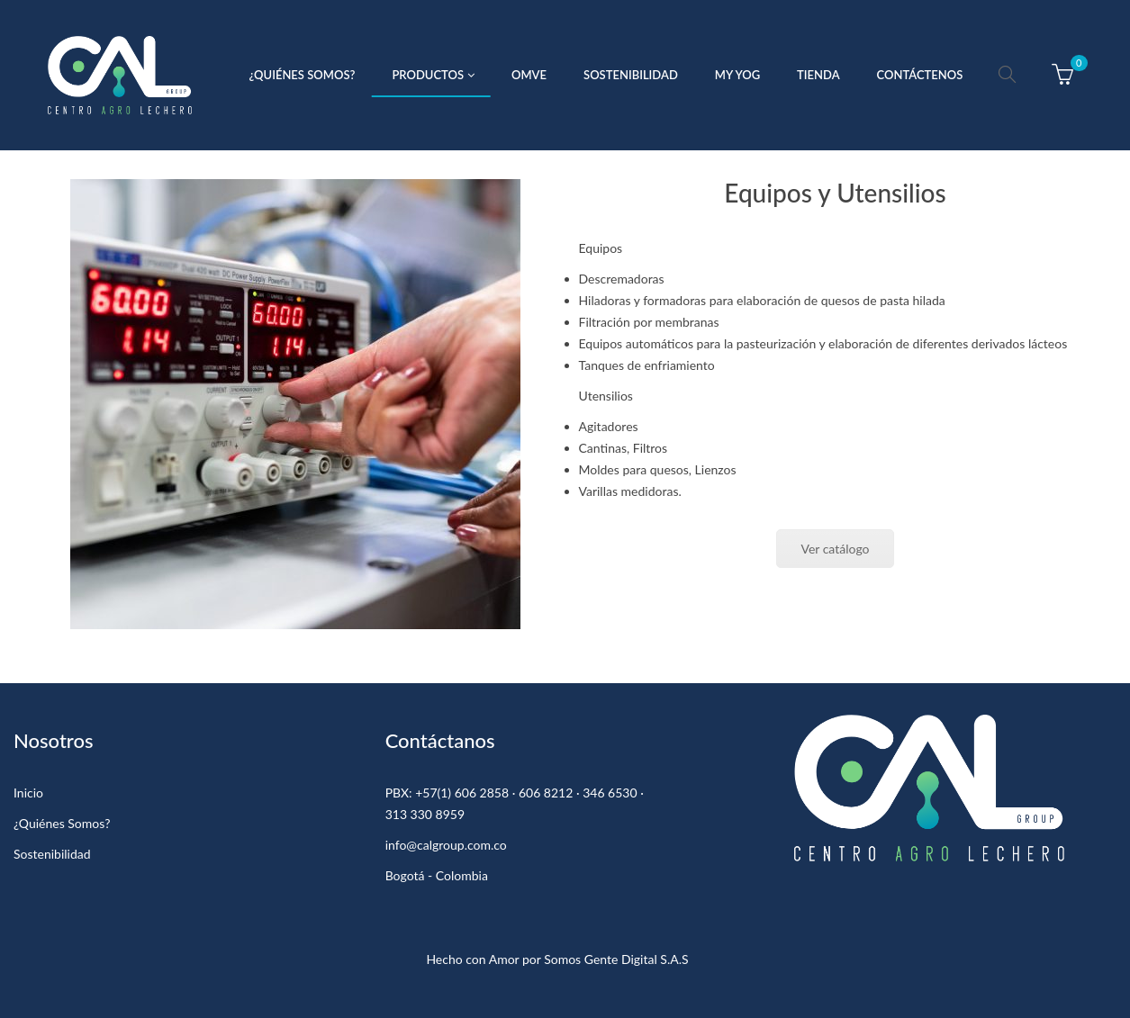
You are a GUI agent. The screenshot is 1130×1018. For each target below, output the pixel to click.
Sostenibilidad (52, 853)
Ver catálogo (834, 548)
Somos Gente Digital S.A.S (616, 959)
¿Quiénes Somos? (62, 823)
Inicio (28, 792)
